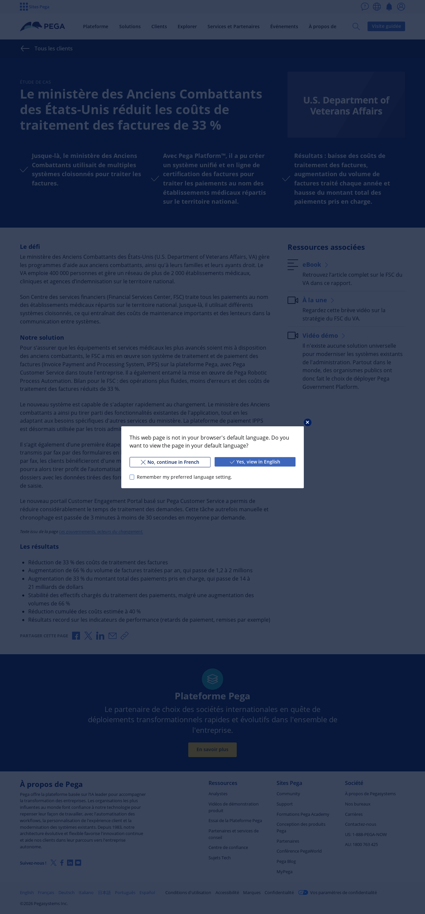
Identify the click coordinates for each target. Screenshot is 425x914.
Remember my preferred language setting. (184, 477)
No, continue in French (170, 461)
